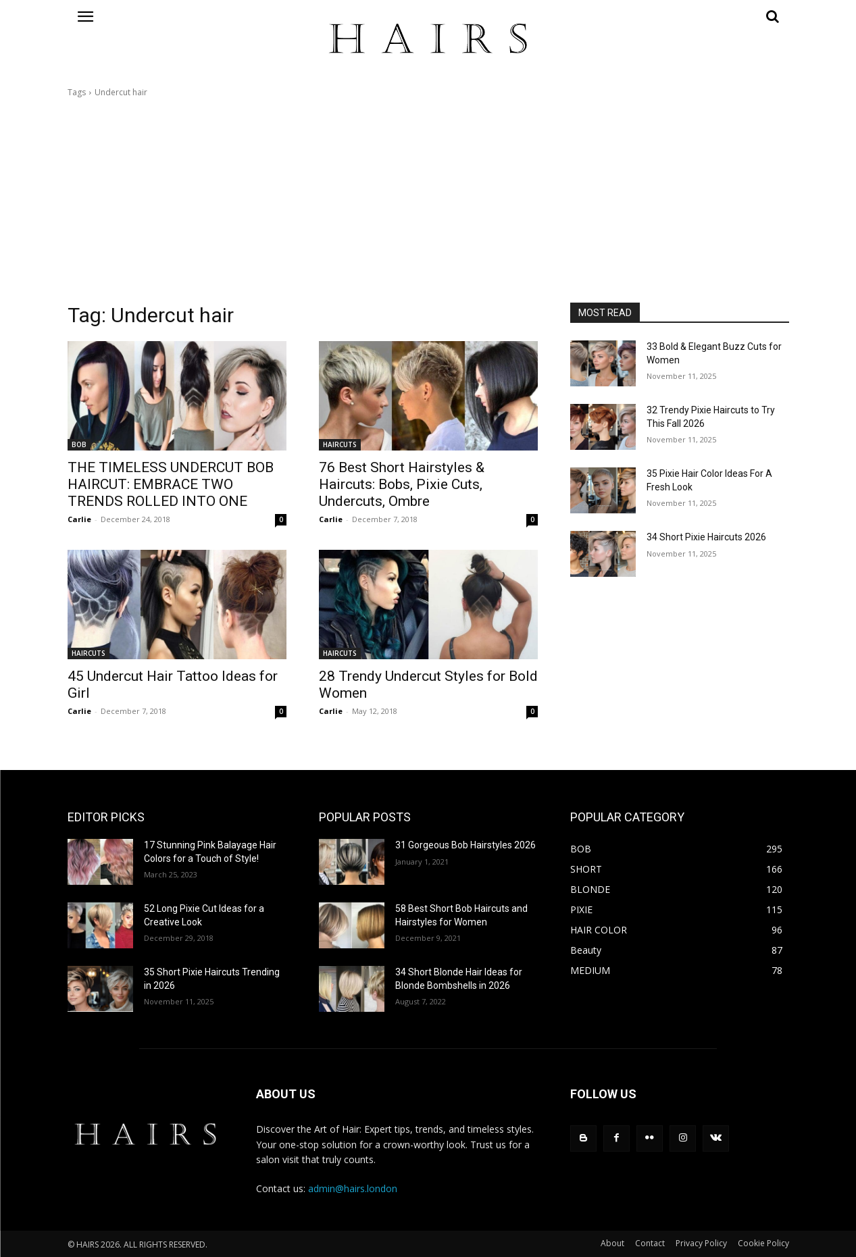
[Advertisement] (428, 200)
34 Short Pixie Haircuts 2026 (706, 537)
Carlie (79, 519)
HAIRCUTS (340, 444)
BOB (79, 444)
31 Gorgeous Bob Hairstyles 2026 (465, 845)
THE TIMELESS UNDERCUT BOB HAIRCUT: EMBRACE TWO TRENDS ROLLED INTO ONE (171, 484)
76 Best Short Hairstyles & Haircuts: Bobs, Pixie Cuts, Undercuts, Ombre (401, 484)
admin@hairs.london (352, 1188)
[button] (679, 16)
